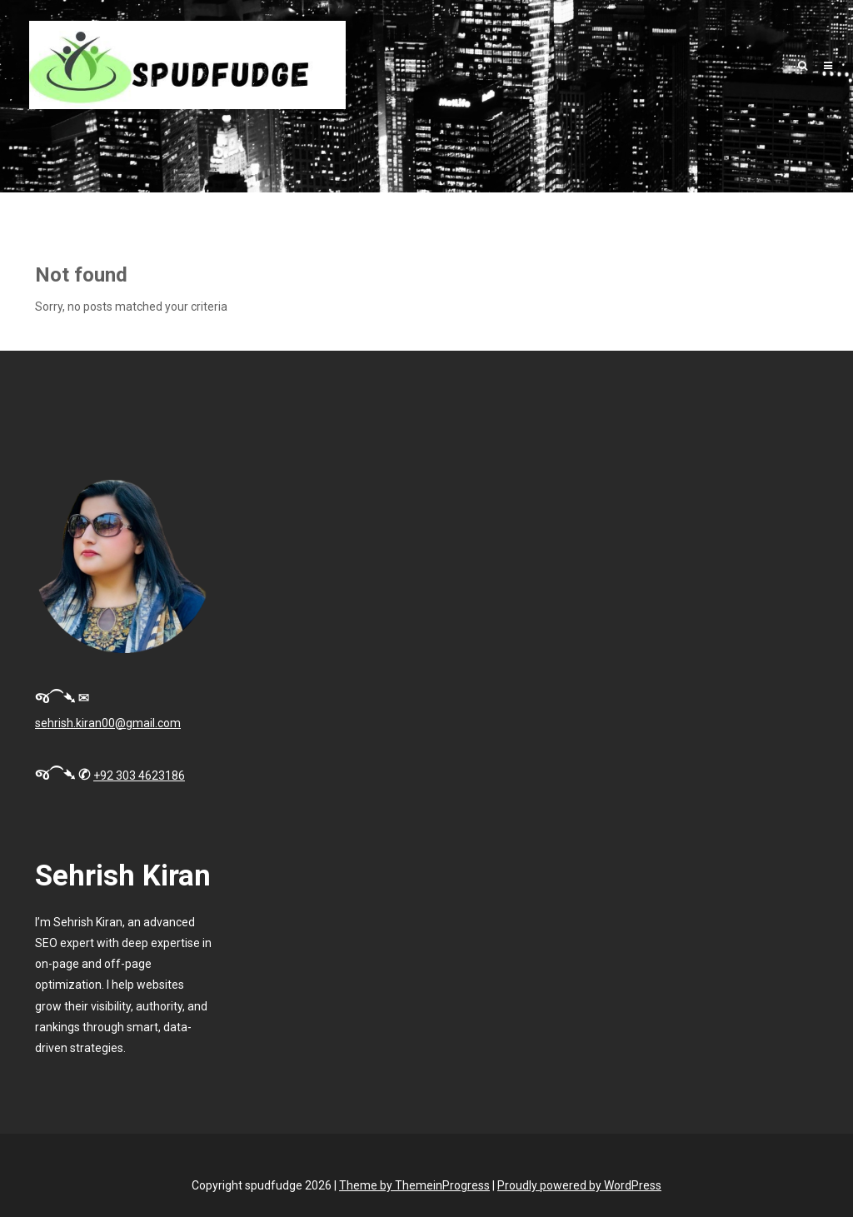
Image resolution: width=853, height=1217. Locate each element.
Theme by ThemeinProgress (414, 1185)
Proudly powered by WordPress (579, 1185)
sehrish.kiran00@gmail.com (108, 723)
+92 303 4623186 (139, 775)
